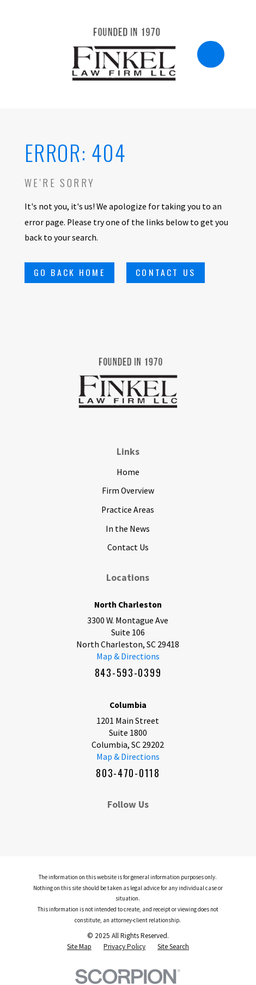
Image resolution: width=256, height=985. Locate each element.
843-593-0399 (128, 672)
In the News (128, 528)
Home (128, 471)
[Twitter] (152, 825)
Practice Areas (127, 509)
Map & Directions (128, 656)
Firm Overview (128, 490)
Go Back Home (69, 272)
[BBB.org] (128, 825)
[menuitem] (79, 947)
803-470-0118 (128, 773)
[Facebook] (80, 825)
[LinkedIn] (104, 825)
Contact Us (166, 272)
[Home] (124, 54)
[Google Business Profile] (176, 825)
